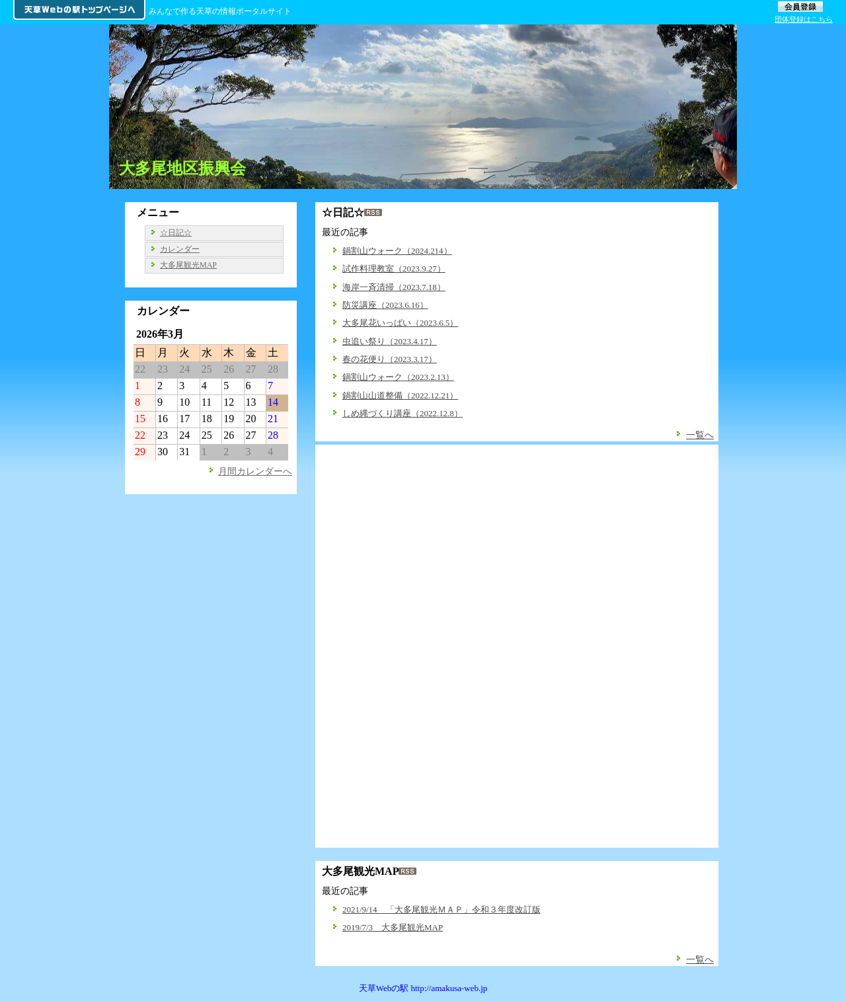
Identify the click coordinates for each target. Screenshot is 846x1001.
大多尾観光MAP (188, 265)
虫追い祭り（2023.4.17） (389, 341)
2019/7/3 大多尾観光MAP (392, 927)
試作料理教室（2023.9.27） (393, 269)
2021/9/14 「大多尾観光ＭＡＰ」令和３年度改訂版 (441, 909)
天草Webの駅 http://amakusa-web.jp (423, 988)
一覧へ (700, 434)
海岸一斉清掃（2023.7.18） (393, 287)
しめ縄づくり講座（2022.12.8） (402, 413)
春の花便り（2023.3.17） (389, 359)
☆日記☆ (176, 232)
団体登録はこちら (804, 19)
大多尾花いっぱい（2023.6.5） (400, 323)
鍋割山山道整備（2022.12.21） (400, 395)
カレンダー (180, 249)
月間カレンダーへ (255, 471)
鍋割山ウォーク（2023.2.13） (398, 377)
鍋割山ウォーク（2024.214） (397, 251)
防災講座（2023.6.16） (385, 305)
